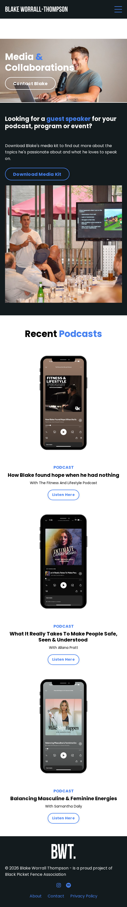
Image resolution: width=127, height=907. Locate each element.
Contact (56, 896)
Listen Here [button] (63, 494)
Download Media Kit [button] (37, 174)
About (36, 896)
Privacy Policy (83, 896)
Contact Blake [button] (30, 83)
